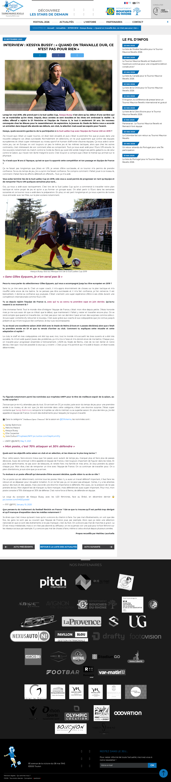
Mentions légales (9, 776)
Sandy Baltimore (24, 410)
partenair (37, 778)
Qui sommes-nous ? (24, 776)
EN (136, 3)
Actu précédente (23, 547)
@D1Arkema (65, 419)
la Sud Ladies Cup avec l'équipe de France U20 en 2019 (84, 131)
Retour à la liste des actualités (58, 547)
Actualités (61, 28)
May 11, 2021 (25, 441)
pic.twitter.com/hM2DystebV (16, 499)
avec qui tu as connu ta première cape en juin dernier (75, 302)
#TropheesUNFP (24, 436)
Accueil (50, 28)
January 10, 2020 (24, 504)
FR (127, 3)
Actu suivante (92, 547)
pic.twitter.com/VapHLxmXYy (46, 436)
